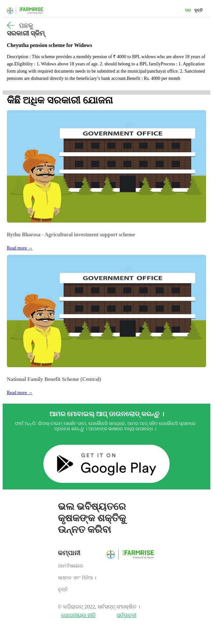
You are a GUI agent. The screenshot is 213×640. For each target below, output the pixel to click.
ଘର (188, 10)
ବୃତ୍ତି (198, 10)
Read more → (20, 248)
